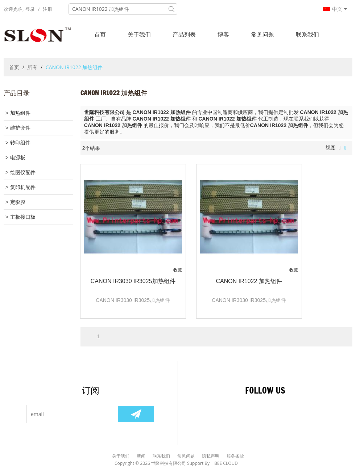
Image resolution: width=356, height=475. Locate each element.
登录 (30, 9)
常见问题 (262, 34)
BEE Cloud (226, 463)
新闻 (141, 456)
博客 (223, 34)
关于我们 (139, 34)
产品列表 (184, 34)
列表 (340, 148)
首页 (100, 34)
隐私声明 (210, 456)
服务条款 (235, 456)
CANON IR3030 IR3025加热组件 (133, 281)
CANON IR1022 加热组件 (249, 281)
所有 (32, 67)
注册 (47, 9)
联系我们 (307, 34)
